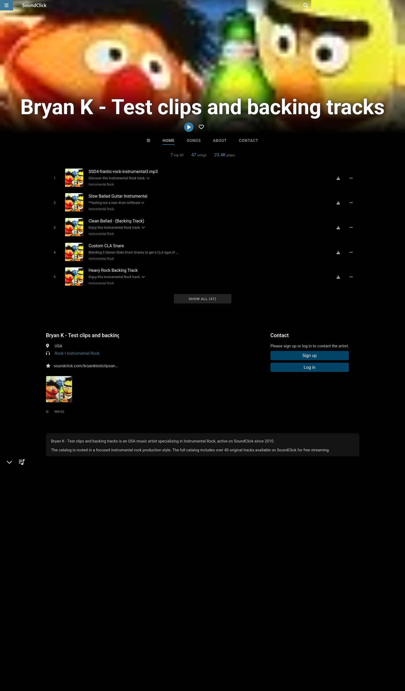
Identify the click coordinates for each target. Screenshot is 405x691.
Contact (248, 140)
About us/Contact (53, 660)
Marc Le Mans (224, 579)
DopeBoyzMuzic (138, 579)
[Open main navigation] (6, 5)
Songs (194, 140)
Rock (59, 348)
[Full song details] (352, 177)
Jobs (78, 660)
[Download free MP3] (340, 177)
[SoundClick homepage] (34, 5)
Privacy (131, 660)
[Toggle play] (54, 178)
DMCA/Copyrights (103, 660)
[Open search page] (400, 5)
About (220, 140)
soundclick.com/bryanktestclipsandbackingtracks (98, 361)
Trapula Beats (267, 579)
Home (168, 140)
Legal (147, 660)
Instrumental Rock (100, 184)
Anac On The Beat (180, 579)
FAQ (28, 660)
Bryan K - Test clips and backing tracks (82, 330)
